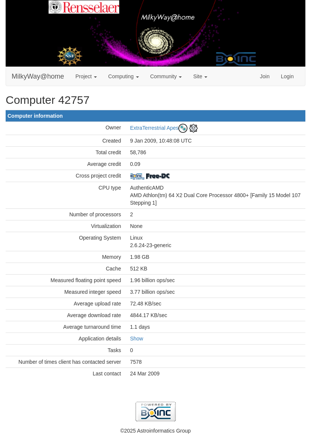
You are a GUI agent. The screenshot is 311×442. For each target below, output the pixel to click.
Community (166, 76)
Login (287, 76)
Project (86, 76)
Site (200, 76)
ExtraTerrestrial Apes (154, 128)
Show (136, 339)
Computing (123, 76)
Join (265, 76)
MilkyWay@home (38, 76)
